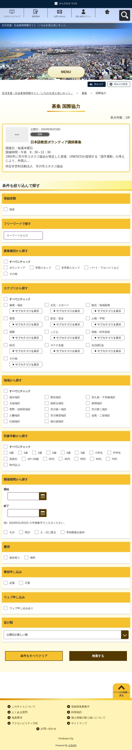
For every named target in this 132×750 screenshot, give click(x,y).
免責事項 (17, 717)
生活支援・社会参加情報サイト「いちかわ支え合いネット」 (37, 93)
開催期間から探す (16, 479)
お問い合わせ (59, 16)
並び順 (8, 622)
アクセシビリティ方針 (25, 723)
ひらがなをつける (68, 3)
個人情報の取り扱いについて (88, 717)
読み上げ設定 (121, 84)
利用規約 (76, 712)
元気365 (72, 745)
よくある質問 (19, 712)
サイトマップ (79, 723)
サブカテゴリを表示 (27, 310)
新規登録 (36, 16)
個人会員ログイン (83, 16)
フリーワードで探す (17, 223)
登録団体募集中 (80, 706)
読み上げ (98, 84)
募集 (84, 93)
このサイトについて (11, 16)
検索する (98, 655)
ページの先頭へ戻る (121, 694)
